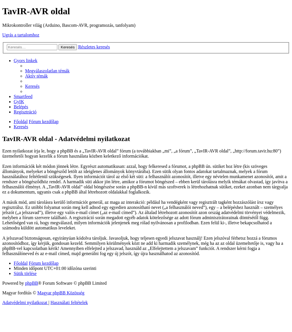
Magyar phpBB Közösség (60, 292)
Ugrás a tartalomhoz (20, 34)
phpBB (31, 283)
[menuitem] (47, 70)
